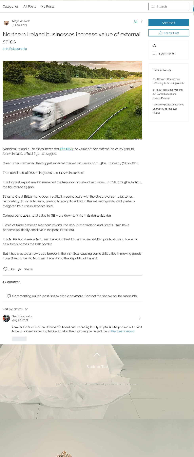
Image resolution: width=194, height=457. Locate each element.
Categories (11, 6)
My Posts (47, 6)
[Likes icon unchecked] (5, 269)
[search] (168, 6)
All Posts (29, 6)
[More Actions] (139, 21)
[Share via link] (25, 269)
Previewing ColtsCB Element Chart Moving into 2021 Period (168, 108)
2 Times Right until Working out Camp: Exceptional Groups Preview (168, 93)
